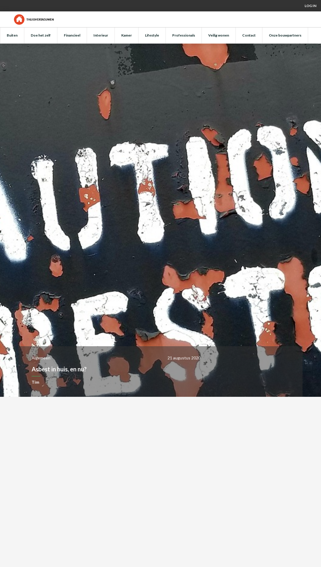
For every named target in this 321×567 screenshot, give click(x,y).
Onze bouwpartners (285, 35)
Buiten (12, 35)
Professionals (183, 35)
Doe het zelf (41, 35)
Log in (310, 6)
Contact (249, 35)
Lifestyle (152, 35)
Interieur (100, 35)
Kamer (126, 35)
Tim (35, 382)
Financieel (72, 35)
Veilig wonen (218, 35)
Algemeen (41, 357)
